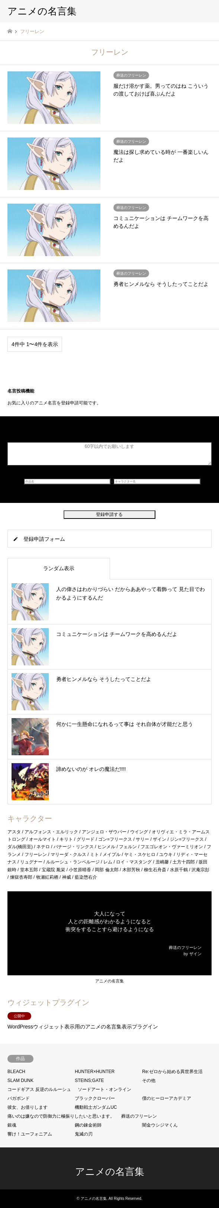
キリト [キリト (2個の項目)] (66, 839)
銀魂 (11, 1125)
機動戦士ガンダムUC (96, 1107)
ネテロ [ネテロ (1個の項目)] (43, 846)
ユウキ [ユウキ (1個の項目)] (166, 854)
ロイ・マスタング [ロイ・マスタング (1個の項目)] (134, 862)
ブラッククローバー (95, 1098)
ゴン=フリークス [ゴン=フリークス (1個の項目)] (115, 839)
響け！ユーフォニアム (29, 1134)
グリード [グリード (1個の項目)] (85, 839)
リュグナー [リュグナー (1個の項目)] (31, 862)
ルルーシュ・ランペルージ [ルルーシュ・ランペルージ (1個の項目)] (73, 862)
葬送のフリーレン (139, 1116)
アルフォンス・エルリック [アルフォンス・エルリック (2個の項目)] (51, 831)
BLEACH (16, 1071)
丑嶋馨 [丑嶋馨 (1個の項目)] (162, 862)
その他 (148, 1080)
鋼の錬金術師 (88, 1125)
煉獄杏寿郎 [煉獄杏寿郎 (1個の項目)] (21, 877)
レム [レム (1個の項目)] (107, 862)
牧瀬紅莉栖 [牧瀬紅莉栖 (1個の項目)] (47, 877)
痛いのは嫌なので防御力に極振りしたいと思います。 (61, 1116)
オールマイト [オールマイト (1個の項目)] (42, 839)
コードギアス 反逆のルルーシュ (39, 1089)
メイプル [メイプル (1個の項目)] (111, 854)
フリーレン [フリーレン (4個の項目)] (36, 854)
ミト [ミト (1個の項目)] (94, 854)
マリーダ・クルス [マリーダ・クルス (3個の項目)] (68, 854)
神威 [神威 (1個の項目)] (66, 877)
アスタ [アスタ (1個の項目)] (14, 831)
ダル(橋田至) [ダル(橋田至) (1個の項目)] (20, 846)
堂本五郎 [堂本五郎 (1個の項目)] (29, 869)
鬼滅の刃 (84, 1134)
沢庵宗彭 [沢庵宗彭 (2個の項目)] (200, 869)
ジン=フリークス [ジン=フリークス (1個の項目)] (187, 839)
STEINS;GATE (89, 1080)
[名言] (109, 453)
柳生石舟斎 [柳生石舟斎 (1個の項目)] (155, 869)
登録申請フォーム (44, 539)
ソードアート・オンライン (104, 1089)
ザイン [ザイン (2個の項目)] (159, 839)
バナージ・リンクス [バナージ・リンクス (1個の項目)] (74, 846)
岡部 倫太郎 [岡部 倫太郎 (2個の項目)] (106, 869)
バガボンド (18, 1098)
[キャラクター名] (156, 481)
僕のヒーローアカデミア (166, 1098)
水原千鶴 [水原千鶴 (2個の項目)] (179, 869)
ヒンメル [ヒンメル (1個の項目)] (106, 846)
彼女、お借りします (27, 1107)
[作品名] (67, 481)
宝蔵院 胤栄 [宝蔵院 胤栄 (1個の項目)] (53, 869)
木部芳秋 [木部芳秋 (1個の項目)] (131, 869)
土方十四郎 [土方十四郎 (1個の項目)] (184, 862)
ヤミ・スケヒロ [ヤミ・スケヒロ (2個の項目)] (139, 854)
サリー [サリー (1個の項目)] (142, 839)
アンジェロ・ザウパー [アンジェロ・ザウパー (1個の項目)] (104, 831)
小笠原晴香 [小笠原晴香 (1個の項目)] (80, 869)
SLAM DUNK (20, 1080)
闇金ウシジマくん (160, 1125)
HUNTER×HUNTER (95, 1071)
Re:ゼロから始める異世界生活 (172, 1071)
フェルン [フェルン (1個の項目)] (128, 846)
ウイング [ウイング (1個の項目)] (139, 831)
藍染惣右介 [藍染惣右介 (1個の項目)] (86, 877)
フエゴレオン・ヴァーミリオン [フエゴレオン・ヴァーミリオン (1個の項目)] (172, 846)
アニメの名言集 (109, 981)
